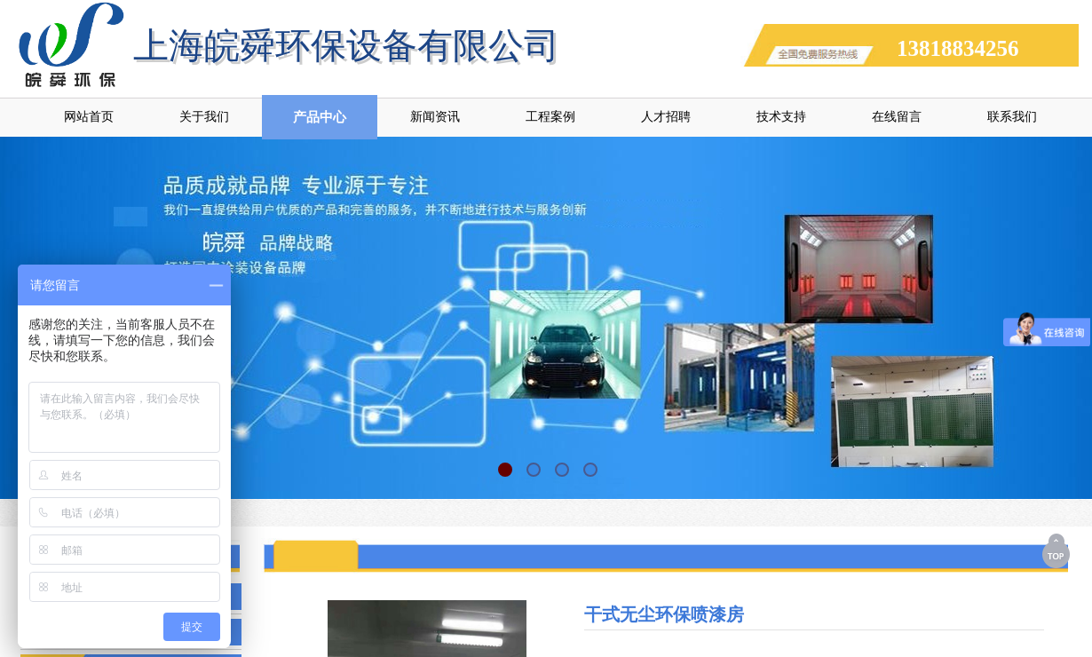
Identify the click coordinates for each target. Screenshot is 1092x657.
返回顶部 (1057, 550)
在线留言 (897, 116)
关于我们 (204, 116)
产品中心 (319, 117)
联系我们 (1012, 116)
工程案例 (550, 116)
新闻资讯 (435, 116)
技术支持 (781, 116)
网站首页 (89, 116)
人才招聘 (666, 116)
